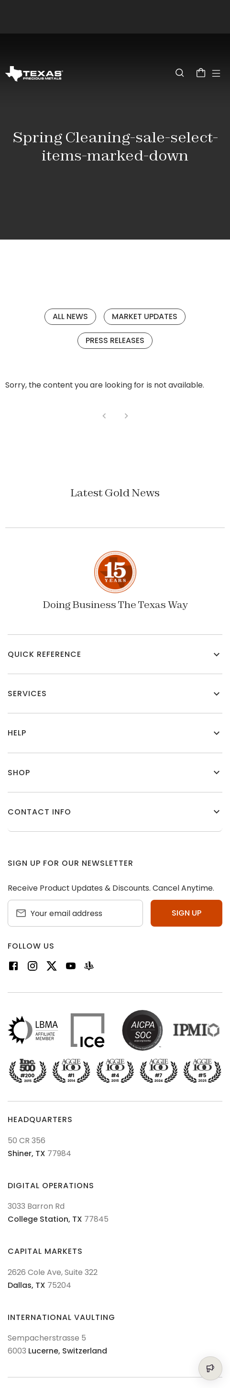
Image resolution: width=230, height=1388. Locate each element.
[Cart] (200, 72)
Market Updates (144, 316)
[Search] (179, 72)
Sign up (186, 912)
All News (70, 316)
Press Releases (115, 340)
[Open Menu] (216, 73)
